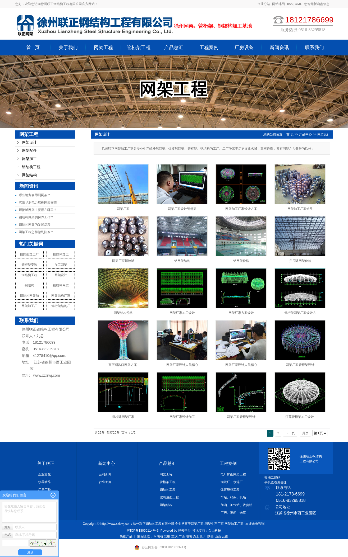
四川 (203, 536)
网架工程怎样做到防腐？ (36, 232)
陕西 (210, 536)
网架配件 (29, 151)
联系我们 (314, 47)
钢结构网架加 (29, 296)
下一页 (290, 433)
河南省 (158, 536)
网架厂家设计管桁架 (182, 209)
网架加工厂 (29, 306)
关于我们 (68, 47)
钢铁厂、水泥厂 (232, 482)
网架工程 (103, 47)
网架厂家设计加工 (182, 417)
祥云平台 (184, 530)
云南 (225, 536)
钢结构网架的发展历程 (35, 224)
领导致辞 (44, 482)
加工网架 (60, 265)
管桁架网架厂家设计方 (300, 313)
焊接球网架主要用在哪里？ (38, 210)
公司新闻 (105, 474)
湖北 (196, 536)
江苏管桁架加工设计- (300, 417)
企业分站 (263, 4)
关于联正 (45, 463)
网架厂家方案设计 (241, 313)
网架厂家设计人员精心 (182, 365)
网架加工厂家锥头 (300, 209)
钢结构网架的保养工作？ (36, 217)
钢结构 (29, 285)
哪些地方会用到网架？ (35, 195)
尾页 (305, 433)
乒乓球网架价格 (300, 261)
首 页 (33, 47)
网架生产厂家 (214, 524)
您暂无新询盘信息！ (318, 4)
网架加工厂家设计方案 (241, 209)
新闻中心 (106, 463)
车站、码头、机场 (233, 497)
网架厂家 (123, 209)
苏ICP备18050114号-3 (143, 530)
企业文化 (44, 474)
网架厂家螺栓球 (123, 261)
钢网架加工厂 (29, 254)
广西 (181, 536)
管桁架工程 (138, 47)
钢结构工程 (31, 167)
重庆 (174, 536)
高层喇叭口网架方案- (123, 365)
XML (298, 4)
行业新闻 (105, 482)
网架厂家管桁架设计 (300, 365)
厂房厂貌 (44, 490)
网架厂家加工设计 (182, 313)
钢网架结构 (182, 261)
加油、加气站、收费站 (236, 505)
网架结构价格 (123, 313)
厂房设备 (244, 47)
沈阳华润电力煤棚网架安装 (38, 202)
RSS (290, 4)
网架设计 (29, 142)
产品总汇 (173, 47)
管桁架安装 (29, 265)
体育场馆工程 (230, 490)
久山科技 (214, 530)
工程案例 (208, 47)
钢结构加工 (61, 254)
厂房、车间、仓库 (233, 512)
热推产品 (126, 536)
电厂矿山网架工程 (233, 474)
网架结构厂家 (60, 296)
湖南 (189, 536)
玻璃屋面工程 (169, 497)
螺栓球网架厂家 (123, 417)
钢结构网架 (61, 285)
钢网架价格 (241, 261)
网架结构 (29, 175)
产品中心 (305, 134)
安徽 (167, 536)
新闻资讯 (279, 47)
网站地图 (279, 4)
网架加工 (29, 159)
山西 (218, 536)
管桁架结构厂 (60, 306)
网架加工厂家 (234, 524)
